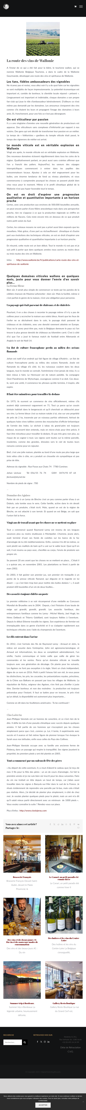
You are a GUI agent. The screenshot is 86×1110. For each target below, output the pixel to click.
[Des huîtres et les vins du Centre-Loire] (64, 915)
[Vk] (78, 824)
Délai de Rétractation (70, 1047)
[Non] (83, 1102)
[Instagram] (45, 1042)
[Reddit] (58, 824)
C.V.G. (70, 1051)
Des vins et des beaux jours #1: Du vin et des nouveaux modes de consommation (22, 942)
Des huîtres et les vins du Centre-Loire (64, 939)
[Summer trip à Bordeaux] (22, 980)
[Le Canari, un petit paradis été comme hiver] (64, 854)
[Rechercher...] (12, 1042)
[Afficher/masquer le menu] (81, 7)
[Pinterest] (74, 824)
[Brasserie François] (22, 854)
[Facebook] (50, 824)
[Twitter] (41, 1042)
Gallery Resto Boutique (64, 1003)
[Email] (78, 827)
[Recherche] (25, 1042)
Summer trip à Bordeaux (22, 1003)
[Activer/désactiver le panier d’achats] (75, 6)
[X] (54, 824)
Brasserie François (22, 877)
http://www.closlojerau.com (33, 810)
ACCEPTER (43, 1105)
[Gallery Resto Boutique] (64, 980)
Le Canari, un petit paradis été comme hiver (64, 878)
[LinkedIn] (62, 824)
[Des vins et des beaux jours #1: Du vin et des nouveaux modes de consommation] (22, 916)
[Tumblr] (70, 824)
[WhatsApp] (66, 824)
